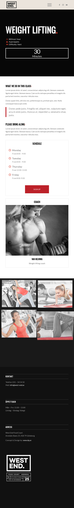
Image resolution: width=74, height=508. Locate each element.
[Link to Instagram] (63, 5)
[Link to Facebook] (59, 5)
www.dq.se (27, 440)
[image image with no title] (20, 294)
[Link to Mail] (66, 5)
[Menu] (48, 5)
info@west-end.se (17, 385)
